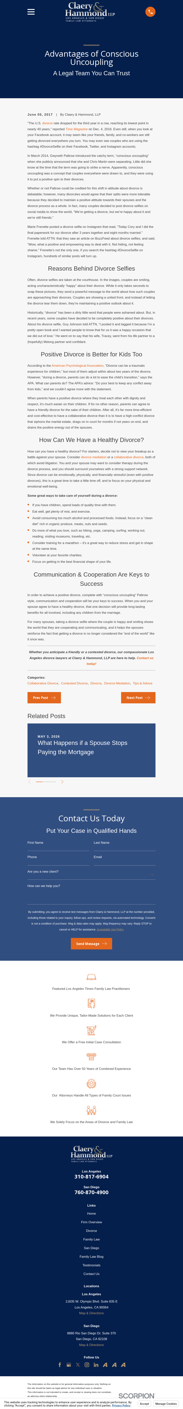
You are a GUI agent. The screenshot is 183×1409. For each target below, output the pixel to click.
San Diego (91, 1248)
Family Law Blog (92, 1256)
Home (91, 1213)
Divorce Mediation (117, 683)
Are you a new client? (43, 871)
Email (98, 857)
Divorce (95, 683)
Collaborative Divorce (43, 683)
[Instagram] (87, 1364)
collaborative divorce (128, 457)
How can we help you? (44, 886)
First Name (35, 842)
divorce (47, 123)
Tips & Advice (142, 683)
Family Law (91, 1239)
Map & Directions (91, 1313)
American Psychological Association (77, 365)
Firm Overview (91, 1222)
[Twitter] (78, 1364)
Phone (32, 857)
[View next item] (64, 782)
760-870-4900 (91, 1192)
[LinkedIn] (96, 1364)
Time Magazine (77, 129)
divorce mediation (93, 457)
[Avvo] (105, 1364)
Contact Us (91, 1274)
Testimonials (91, 1265)
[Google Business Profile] (68, 1364)
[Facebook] (59, 1364)
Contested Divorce (74, 683)
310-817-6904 (91, 1176)
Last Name (101, 842)
